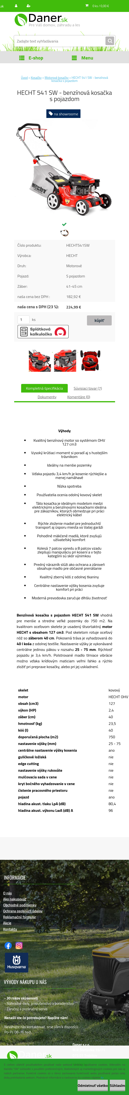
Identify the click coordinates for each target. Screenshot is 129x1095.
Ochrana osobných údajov (23, 911)
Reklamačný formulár (19, 917)
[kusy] (24, 319)
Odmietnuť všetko (93, 1085)
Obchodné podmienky (20, 905)
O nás (7, 893)
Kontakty (10, 929)
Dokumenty (47, 397)
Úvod (24, 77)
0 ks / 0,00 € (100, 6)
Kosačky (36, 77)
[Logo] (47, 23)
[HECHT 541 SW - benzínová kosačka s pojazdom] (64, 121)
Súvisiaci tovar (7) (88, 388)
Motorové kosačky (56, 77)
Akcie (7, 923)
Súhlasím (117, 1085)
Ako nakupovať (14, 899)
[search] (109, 41)
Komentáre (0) (78, 397)
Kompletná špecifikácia (44, 388)
